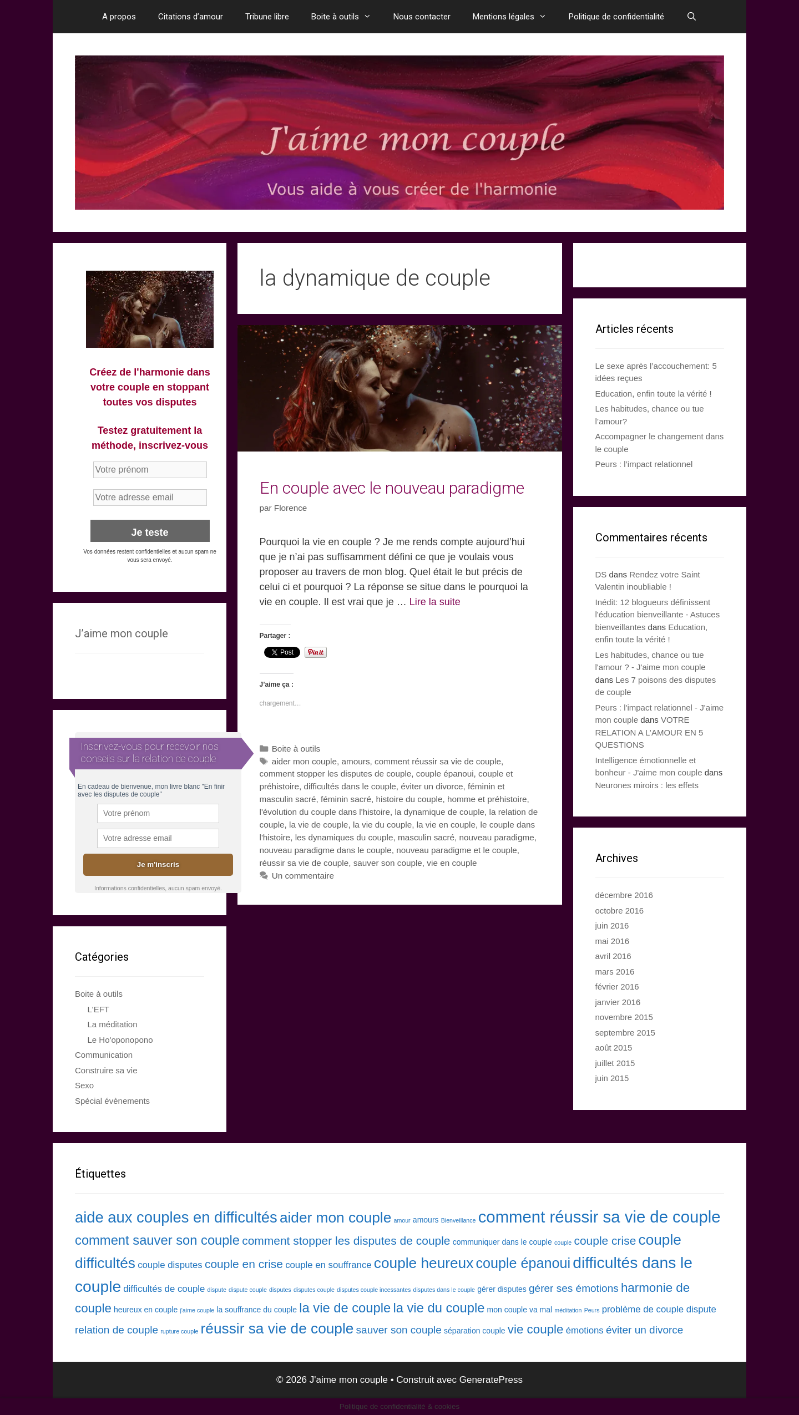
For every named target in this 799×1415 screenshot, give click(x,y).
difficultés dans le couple (350, 786)
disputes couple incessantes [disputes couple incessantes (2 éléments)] (374, 1289)
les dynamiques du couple (344, 837)
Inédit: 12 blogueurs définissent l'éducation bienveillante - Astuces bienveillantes (657, 614)
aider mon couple (304, 761)
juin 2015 (612, 1078)
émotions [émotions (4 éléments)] (585, 1330)
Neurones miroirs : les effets (647, 785)
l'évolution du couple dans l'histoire (325, 811)
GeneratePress (491, 1380)
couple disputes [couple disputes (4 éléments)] (170, 1265)
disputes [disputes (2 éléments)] (280, 1289)
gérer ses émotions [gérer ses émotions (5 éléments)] (574, 1288)
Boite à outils (346, 16)
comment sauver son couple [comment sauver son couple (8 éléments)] (157, 1240)
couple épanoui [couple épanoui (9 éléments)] (523, 1263)
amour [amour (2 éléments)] (401, 1220)
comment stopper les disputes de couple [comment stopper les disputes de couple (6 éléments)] (346, 1240)
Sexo (84, 1085)
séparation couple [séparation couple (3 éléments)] (474, 1330)
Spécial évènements (112, 1100)
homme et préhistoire (487, 799)
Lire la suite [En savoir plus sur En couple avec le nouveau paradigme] (435, 601)
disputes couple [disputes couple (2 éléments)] (314, 1289)
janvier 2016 (618, 1002)
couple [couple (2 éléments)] (563, 1242)
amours (356, 761)
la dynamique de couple (439, 811)
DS (601, 574)
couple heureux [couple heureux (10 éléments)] (424, 1263)
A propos (119, 17)
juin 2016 (612, 925)
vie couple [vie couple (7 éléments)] (536, 1329)
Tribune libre (267, 17)
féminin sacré (346, 799)
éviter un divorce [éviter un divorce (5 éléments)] (645, 1330)
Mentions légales (515, 16)
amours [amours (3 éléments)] (426, 1219)
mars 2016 (615, 971)
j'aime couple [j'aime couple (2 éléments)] (197, 1310)
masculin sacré (426, 837)
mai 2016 (612, 941)
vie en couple (452, 863)
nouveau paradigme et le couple (456, 850)
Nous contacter (422, 17)
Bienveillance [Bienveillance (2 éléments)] (458, 1220)
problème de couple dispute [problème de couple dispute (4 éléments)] (659, 1309)
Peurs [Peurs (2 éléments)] (592, 1310)
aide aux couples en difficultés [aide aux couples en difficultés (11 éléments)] (176, 1217)
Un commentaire (303, 875)
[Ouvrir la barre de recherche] (691, 16)
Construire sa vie (106, 1070)
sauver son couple (387, 863)
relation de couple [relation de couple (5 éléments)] (116, 1330)
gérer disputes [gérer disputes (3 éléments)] (502, 1289)
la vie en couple (446, 824)
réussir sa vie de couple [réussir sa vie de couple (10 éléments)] (277, 1328)
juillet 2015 (615, 1063)
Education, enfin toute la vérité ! (653, 393)
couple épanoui (445, 773)
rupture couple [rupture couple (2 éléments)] (179, 1331)
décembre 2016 (624, 895)
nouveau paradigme (496, 837)
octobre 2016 (619, 910)
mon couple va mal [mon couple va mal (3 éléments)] (520, 1309)
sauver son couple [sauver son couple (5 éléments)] (399, 1330)
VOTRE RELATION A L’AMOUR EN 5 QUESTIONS (649, 732)
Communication (104, 1054)
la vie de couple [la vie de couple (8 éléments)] (345, 1307)
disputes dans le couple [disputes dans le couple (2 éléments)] (444, 1289)
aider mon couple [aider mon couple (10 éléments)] (335, 1217)
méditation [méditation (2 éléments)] (567, 1310)
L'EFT (99, 1009)
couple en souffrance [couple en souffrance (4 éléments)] (328, 1265)
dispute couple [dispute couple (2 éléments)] (248, 1289)
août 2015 (614, 1047)
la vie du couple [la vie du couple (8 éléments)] (438, 1307)
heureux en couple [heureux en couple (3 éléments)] (146, 1309)
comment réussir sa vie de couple (438, 761)
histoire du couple (409, 799)
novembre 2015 (624, 1017)
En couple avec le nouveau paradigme (392, 488)
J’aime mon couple (121, 633)
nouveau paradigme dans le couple (326, 850)
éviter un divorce (432, 786)
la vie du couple (382, 824)
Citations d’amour (190, 17)
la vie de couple (318, 824)
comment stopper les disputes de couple (336, 773)
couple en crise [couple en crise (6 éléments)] (244, 1263)
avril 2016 (613, 956)
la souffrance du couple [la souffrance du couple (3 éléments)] (256, 1309)
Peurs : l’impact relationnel (644, 464)
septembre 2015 (625, 1032)
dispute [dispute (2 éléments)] (217, 1289)
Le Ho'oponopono (120, 1039)
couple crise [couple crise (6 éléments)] (605, 1240)
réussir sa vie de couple (304, 863)
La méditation (113, 1024)
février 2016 (617, 986)
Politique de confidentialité (616, 17)
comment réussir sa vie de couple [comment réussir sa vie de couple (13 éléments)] (599, 1217)
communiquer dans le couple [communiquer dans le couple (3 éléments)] (502, 1242)
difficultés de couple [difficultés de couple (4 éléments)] (164, 1289)
